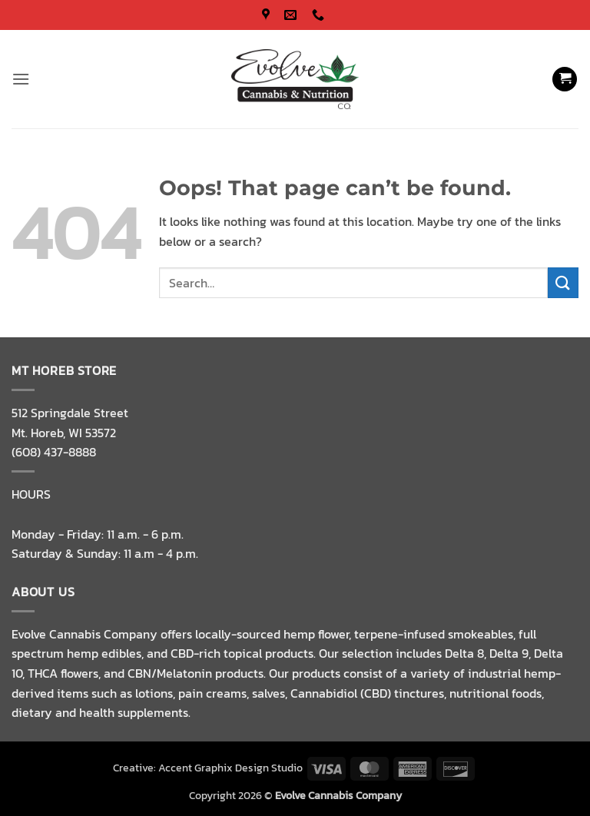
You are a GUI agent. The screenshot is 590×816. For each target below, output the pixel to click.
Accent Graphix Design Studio (230, 767)
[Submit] (563, 282)
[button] (21, 79)
